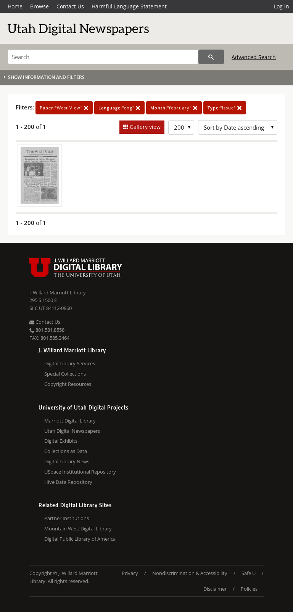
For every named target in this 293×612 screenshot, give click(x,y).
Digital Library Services (69, 363)
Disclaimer (215, 588)
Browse (39, 6)
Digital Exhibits (60, 440)
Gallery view (144, 126)
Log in (281, 6)
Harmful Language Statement (129, 6)
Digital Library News (66, 461)
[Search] (103, 57)
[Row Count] (181, 127)
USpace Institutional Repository (80, 471)
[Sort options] (237, 127)
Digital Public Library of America (80, 538)
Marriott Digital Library (70, 420)
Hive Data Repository (68, 482)
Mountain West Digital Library (78, 528)
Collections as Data (65, 451)
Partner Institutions (66, 518)
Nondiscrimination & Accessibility (189, 573)
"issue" (225, 108)
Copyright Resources (67, 384)
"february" (174, 108)
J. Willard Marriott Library (57, 292)
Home (15, 6)
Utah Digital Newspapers (72, 430)
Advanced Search (254, 57)
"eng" (119, 108)
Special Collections (65, 373)
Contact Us (70, 6)
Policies (249, 588)
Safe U (248, 573)
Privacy (130, 573)
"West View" (64, 108)
